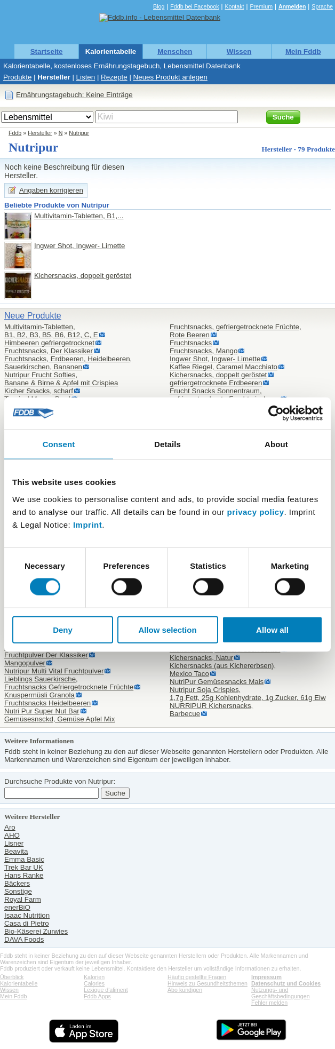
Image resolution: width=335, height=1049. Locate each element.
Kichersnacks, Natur (201, 658)
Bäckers (17, 883)
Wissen (239, 51)
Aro (9, 827)
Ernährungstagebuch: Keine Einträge (74, 95)
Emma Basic (24, 859)
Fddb (15, 133)
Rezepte (114, 77)
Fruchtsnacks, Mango (203, 351)
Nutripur (79, 133)
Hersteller (53, 77)
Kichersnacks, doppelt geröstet (82, 276)
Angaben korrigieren (51, 190)
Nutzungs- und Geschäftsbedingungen (280, 993)
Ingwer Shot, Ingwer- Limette (79, 246)
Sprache (322, 6)
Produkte (17, 77)
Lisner (13, 843)
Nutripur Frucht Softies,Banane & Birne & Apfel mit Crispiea (61, 379)
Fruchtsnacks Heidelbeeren (47, 703)
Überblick (11, 977)
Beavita (16, 851)
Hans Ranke (23, 875)
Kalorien (94, 977)
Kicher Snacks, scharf (38, 391)
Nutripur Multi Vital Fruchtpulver (53, 671)
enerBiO (17, 907)
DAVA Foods (24, 939)
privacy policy (255, 511)
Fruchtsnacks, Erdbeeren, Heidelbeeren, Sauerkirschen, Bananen (68, 363)
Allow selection (167, 629)
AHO (12, 835)
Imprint (87, 524)
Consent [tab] (59, 444)
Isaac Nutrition (27, 915)
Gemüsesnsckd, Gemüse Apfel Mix (59, 719)
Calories (94, 983)
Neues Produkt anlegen (170, 77)
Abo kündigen (185, 990)
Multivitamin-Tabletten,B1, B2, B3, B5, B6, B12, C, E (51, 331)
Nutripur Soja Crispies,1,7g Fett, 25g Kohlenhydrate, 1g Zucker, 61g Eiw (248, 694)
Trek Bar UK (23, 867)
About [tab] (276, 444)
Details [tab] (167, 444)
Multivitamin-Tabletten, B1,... (78, 216)
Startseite (46, 51)
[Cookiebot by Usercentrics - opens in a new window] (276, 414)
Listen (85, 77)
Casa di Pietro (26, 923)
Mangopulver (24, 663)
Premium (261, 6)
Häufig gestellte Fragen (197, 977)
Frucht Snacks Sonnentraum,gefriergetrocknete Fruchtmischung (225, 395)
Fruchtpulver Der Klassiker (46, 655)
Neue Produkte (32, 315)
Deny (63, 629)
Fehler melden (269, 1002)
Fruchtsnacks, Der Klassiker (48, 351)
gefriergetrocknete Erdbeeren (216, 383)
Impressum (266, 977)
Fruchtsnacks (191, 343)
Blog (158, 6)
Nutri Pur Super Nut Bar (41, 711)
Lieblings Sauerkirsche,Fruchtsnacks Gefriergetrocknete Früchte (68, 683)
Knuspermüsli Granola (39, 695)
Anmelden (292, 6)
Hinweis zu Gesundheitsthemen (208, 983)
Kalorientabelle (111, 51)
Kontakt (234, 6)
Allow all (272, 629)
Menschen (174, 51)
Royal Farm (22, 899)
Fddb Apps (97, 996)
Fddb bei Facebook (194, 6)
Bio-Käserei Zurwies (36, 931)
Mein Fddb (303, 51)
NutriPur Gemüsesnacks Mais (217, 682)
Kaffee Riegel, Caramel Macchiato (223, 367)
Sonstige (18, 891)
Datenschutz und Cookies (286, 983)
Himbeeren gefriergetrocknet (49, 343)
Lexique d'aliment (106, 990)
